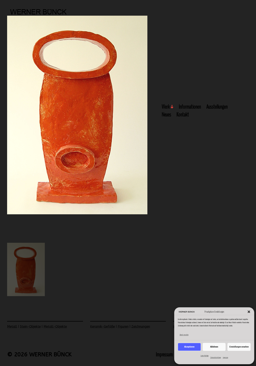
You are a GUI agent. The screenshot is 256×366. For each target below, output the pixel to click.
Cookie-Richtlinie (205, 355)
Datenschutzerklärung (215, 357)
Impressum (225, 357)
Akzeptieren (189, 347)
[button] (249, 312)
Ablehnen (214, 347)
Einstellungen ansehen (239, 347)
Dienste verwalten (184, 334)
